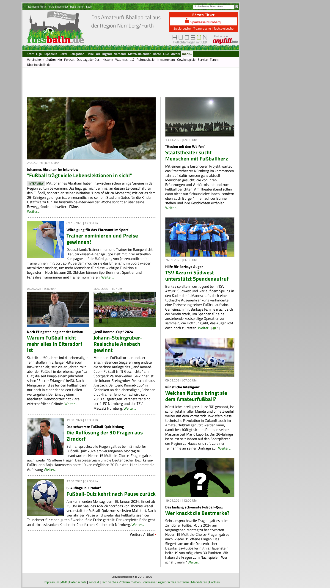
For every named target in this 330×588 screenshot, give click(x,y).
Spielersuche (182, 28)
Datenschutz (77, 582)
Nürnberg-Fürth (37, 6)
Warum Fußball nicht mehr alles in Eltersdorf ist (54, 344)
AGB (64, 582)
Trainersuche (202, 28)
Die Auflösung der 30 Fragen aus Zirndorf (104, 435)
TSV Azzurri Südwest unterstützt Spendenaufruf (197, 275)
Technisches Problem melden (121, 582)
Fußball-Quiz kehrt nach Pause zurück (111, 494)
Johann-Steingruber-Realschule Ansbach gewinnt (118, 344)
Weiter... (33, 211)
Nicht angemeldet (58, 6)
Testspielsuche (224, 28)
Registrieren (77, 6)
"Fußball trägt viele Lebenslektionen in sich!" (79, 175)
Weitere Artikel (142, 534)
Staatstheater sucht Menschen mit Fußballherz (196, 155)
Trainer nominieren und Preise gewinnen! (102, 239)
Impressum (51, 582)
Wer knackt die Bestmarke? (197, 513)
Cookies (214, 582)
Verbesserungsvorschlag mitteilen (166, 582)
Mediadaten (199, 582)
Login (89, 6)
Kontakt (93, 582)
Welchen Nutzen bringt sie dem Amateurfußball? (196, 396)
